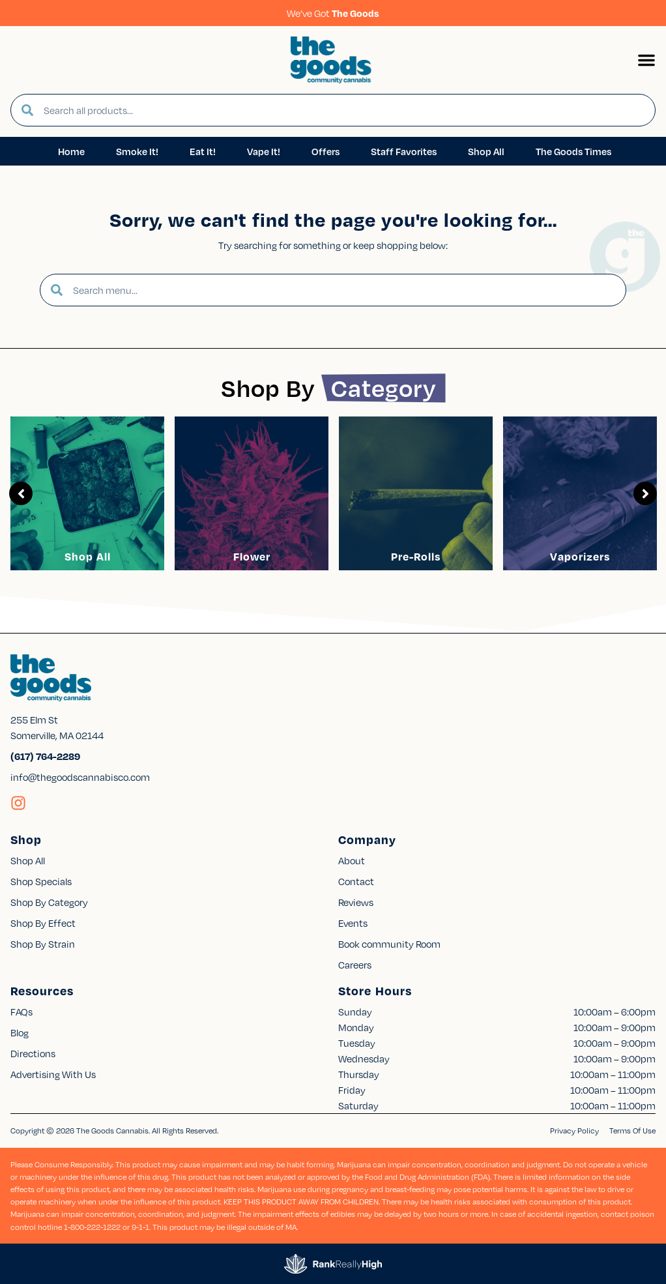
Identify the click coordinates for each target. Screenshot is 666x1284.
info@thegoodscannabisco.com (80, 777)
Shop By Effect (43, 923)
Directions (32, 1053)
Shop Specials (41, 881)
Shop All (88, 556)
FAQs (21, 1011)
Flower (251, 556)
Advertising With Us (53, 1074)
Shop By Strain (42, 944)
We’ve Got (333, 13)
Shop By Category (49, 902)
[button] (646, 60)
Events (353, 923)
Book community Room (389, 944)
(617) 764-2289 (45, 756)
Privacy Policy (574, 1130)
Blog (19, 1032)
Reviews (355, 902)
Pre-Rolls (416, 556)
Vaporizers (580, 556)
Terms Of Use (632, 1130)
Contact (356, 881)
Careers (354, 964)
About (351, 860)
